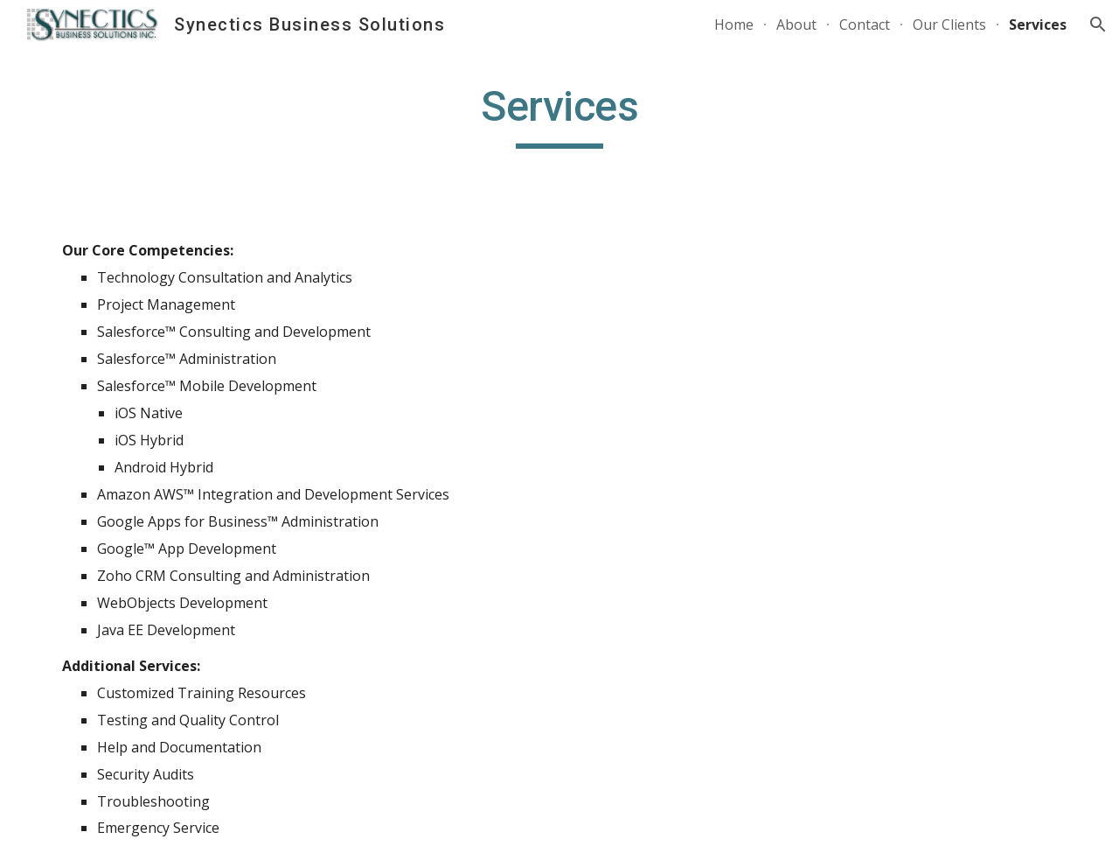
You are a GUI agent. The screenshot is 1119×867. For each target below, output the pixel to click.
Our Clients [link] (949, 24)
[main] (559, 114)
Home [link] (734, 24)
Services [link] (1038, 24)
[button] (1098, 24)
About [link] (796, 24)
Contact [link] (864, 24)
